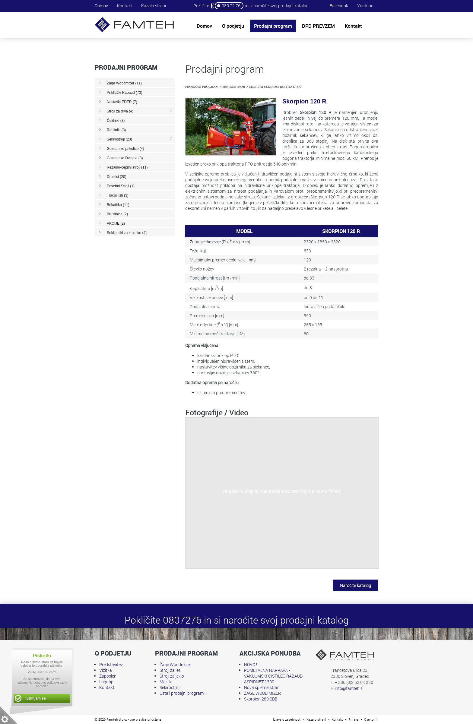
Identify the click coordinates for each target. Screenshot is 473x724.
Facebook (339, 5)
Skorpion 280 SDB (261, 699)
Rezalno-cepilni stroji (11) (127, 167)
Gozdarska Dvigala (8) (125, 158)
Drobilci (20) (116, 177)
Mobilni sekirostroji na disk (275, 86)
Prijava (353, 719)
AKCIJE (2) (116, 223)
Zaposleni (108, 676)
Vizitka (105, 670)
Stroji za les (170, 670)
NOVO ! (250, 664)
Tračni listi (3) (118, 195)
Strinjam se (36, 698)
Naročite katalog (355, 585)
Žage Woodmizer (175, 664)
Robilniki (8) (116, 130)
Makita (166, 681)
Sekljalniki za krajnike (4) (127, 233)
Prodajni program (201, 86)
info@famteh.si (349, 688)
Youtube (365, 5)
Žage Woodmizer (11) (124, 83)
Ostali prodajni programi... (183, 693)
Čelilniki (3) (116, 121)
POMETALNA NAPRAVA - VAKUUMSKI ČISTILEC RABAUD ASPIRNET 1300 (273, 675)
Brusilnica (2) (117, 214)
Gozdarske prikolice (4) (125, 149)
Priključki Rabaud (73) (124, 92)
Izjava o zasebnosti (287, 719)
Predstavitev (111, 664)
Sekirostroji (233, 86)
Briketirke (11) (118, 205)
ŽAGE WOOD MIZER (262, 693)
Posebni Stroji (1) (121, 186)
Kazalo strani (153, 5)
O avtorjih (371, 719)
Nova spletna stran (262, 687)
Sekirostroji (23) (119, 139)
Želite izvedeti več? (42, 672)
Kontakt (124, 5)
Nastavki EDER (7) (122, 102)
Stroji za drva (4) (120, 111)
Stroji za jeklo (172, 676)
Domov (101, 5)
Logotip (106, 681)
